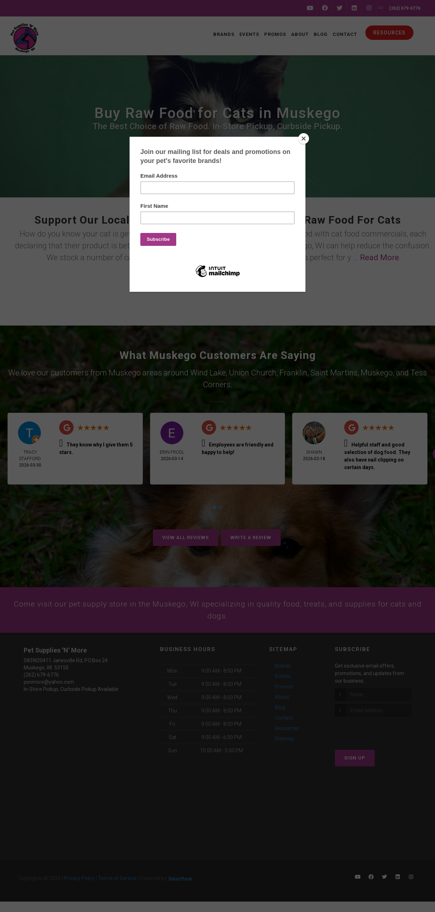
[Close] (303, 138)
